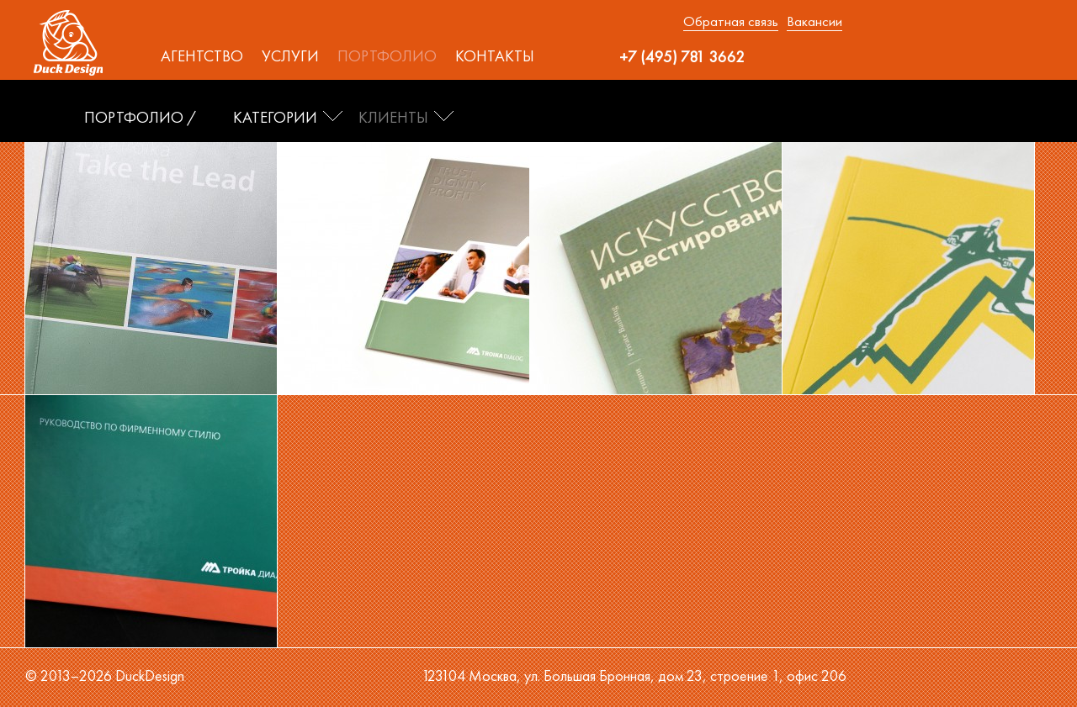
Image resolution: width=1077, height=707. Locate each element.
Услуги (290, 56)
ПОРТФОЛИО (133, 117)
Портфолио (387, 56)
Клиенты (393, 117)
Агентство (202, 56)
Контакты (494, 56)
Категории (275, 117)
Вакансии (814, 21)
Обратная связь (730, 21)
